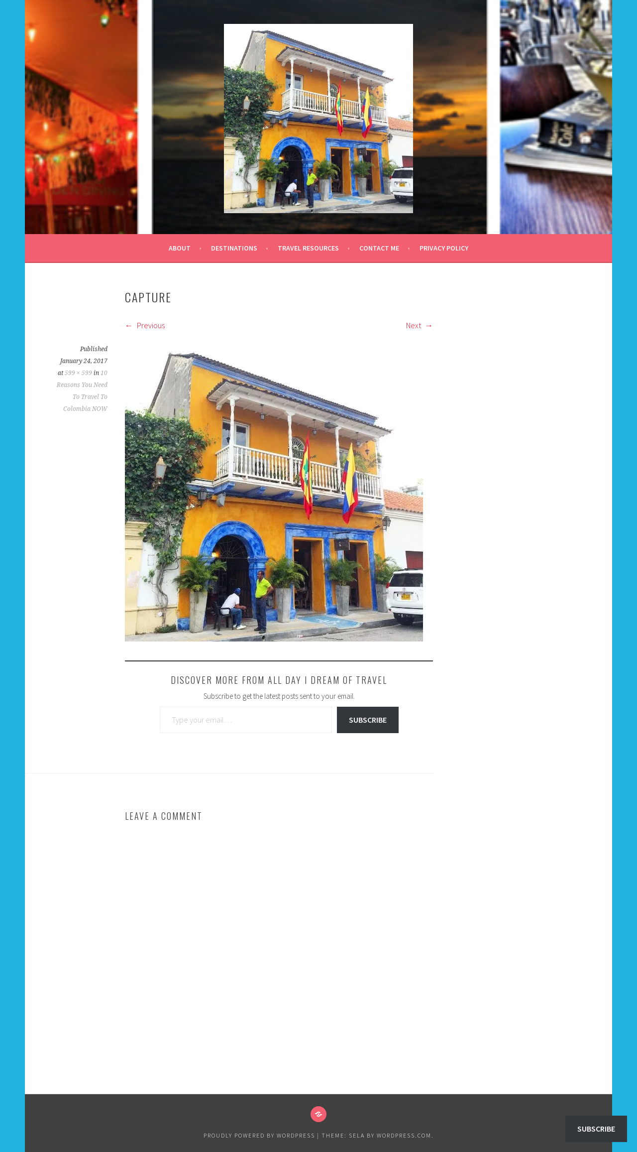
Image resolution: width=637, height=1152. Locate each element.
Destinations (234, 248)
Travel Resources (308, 248)
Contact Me (379, 248)
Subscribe (368, 720)
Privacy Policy (444, 248)
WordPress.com (404, 1135)
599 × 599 (78, 373)
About (180, 248)
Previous (145, 325)
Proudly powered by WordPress (259, 1135)
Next (419, 325)
